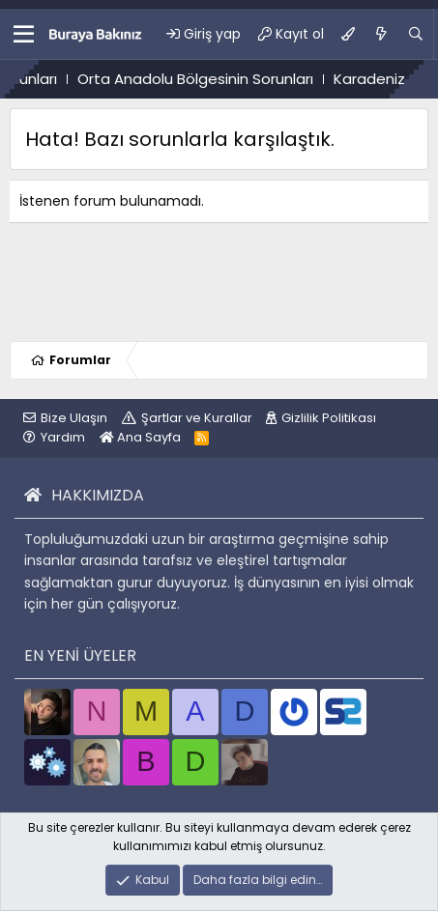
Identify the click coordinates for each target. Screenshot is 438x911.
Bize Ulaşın (74, 418)
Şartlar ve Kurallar (196, 418)
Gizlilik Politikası (328, 418)
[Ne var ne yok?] (381, 34)
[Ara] (415, 34)
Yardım (63, 437)
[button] (24, 33)
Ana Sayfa (140, 437)
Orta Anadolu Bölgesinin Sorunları (211, 79)
